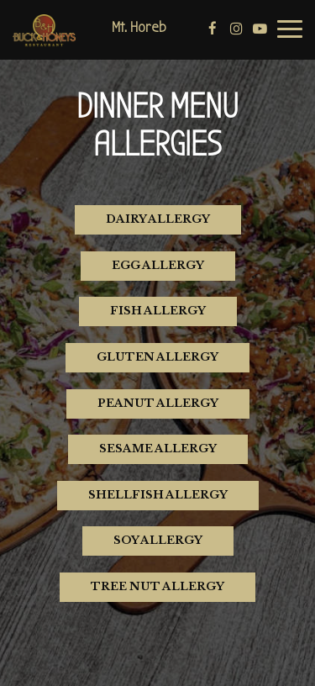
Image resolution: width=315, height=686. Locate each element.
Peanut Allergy (157, 403)
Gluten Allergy (157, 357)
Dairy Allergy (158, 219)
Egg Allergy (158, 265)
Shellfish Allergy (158, 495)
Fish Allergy (158, 310)
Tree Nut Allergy (157, 586)
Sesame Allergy (158, 448)
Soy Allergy (157, 540)
